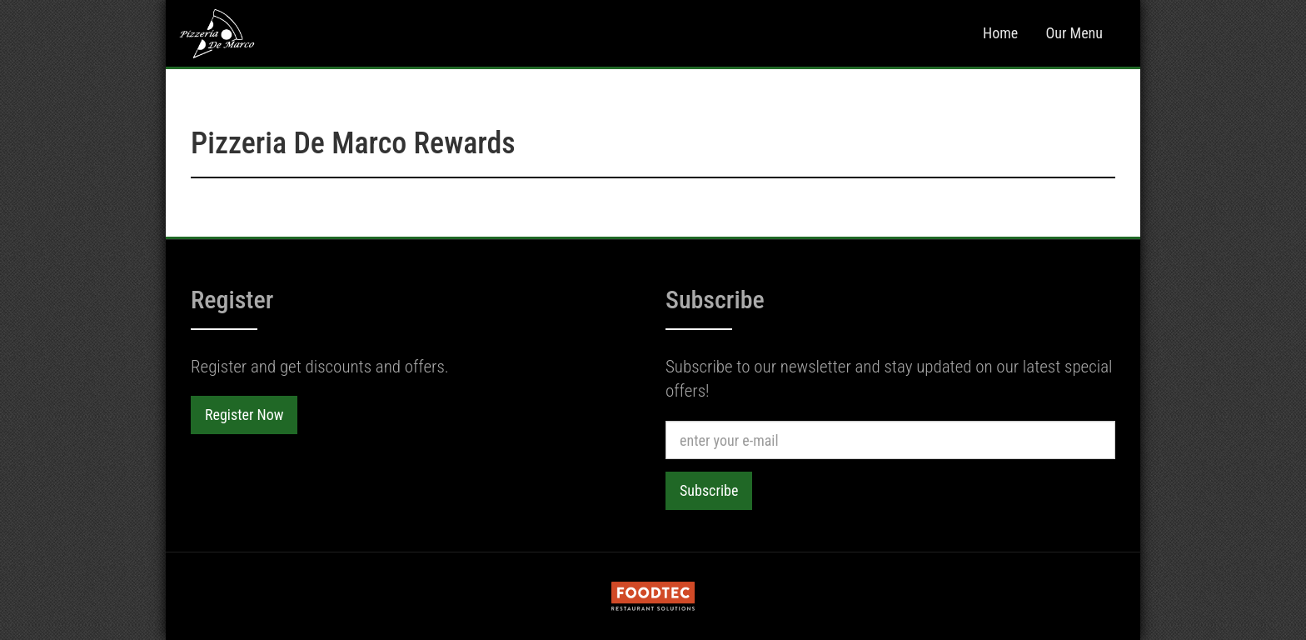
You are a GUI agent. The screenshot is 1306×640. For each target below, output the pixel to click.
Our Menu (1074, 33)
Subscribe (709, 490)
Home (1000, 33)
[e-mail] (890, 440)
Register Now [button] (244, 414)
